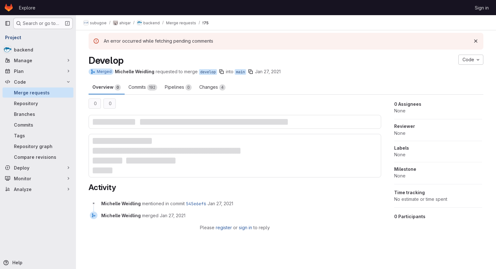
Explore (27, 7)
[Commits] (38, 125)
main (240, 72)
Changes (212, 87)
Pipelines (178, 87)
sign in (245, 227)
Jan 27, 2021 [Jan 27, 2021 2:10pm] (268, 71)
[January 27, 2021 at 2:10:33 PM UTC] (220, 203)
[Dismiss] (476, 41)
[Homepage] (8, 8)
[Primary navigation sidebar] (8, 23)
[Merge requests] (38, 92)
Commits (142, 87)
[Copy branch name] (221, 71)
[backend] (38, 50)
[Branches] (38, 114)
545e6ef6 (196, 203)
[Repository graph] (38, 146)
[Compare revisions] (38, 157)
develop (208, 72)
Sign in (482, 7)
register (224, 227)
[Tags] (38, 135)
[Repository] (38, 103)
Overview (106, 87)
